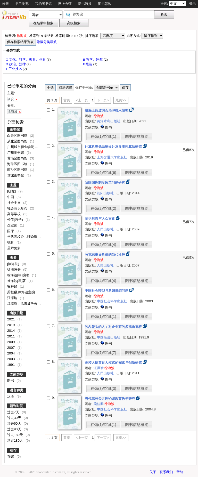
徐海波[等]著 (17, 281)
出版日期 (16, 313)
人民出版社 (106, 229)
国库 (11, 231)
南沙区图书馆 (17, 170)
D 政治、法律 (16, 64)
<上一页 (82, 100)
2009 (11, 342)
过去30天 (14, 418)
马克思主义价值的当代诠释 (105, 254)
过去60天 (14, 423)
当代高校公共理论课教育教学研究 (33, 237)
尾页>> (121, 100)
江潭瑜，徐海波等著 (22, 303)
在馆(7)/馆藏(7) (103, 353)
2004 (11, 353)
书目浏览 (22, 4)
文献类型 (16, 374)
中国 (11, 197)
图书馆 (15, 129)
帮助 (179, 472)
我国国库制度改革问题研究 (105, 182)
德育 (11, 242)
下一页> (103, 100)
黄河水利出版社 (109, 121)
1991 (11, 365)
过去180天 (15, 435)
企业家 (12, 225)
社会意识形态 (17, 208)
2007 (11, 348)
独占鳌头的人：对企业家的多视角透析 (114, 327)
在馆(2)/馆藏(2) (103, 208)
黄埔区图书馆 (17, 158)
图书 (11, 381)
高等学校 (14, 214)
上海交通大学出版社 (112, 157)
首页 (66, 100)
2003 (11, 359)
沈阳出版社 (106, 193)
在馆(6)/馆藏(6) (103, 173)
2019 (11, 325)
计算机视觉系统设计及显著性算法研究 (114, 147)
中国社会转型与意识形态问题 (107, 291)
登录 (192, 3)
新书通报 (85, 4)
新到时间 (16, 406)
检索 (5, 4)
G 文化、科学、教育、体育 (26, 59)
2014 (11, 331)
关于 (153, 472)
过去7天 (13, 412)
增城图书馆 (16, 175)
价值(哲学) (15, 220)
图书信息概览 (136, 136)
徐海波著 (14, 269)
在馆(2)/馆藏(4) (103, 244)
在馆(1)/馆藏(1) (103, 136)
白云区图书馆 (17, 136)
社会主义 (14, 203)
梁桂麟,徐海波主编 (21, 292)
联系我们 (166, 472)
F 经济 (88, 64)
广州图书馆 (16, 153)
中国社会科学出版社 (112, 301)
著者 (13, 258)
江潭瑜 (12, 298)
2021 (11, 319)
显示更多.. (14, 248)
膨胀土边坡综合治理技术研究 (107, 110)
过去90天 (14, 429)
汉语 (11, 396)
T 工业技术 (14, 69)
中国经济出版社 (109, 337)
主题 (13, 185)
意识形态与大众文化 (100, 219)
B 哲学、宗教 (93, 59)
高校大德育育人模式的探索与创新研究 (114, 363)
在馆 (13, 450)
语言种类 (16, 390)
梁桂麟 (12, 286)
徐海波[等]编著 (18, 275)
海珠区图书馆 (17, 164)
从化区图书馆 (17, 141)
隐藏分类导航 (47, 42)
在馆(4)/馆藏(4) (103, 281)
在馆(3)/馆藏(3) (103, 388)
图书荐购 (104, 4)
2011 (11, 336)
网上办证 (65, 4)
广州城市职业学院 (21, 147)
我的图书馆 (43, 4)
